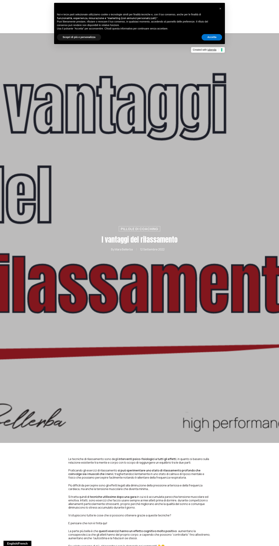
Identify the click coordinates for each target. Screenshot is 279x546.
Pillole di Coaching (139, 229)
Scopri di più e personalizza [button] (79, 37)
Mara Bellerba (124, 249)
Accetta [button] (211, 37)
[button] (220, 8)
